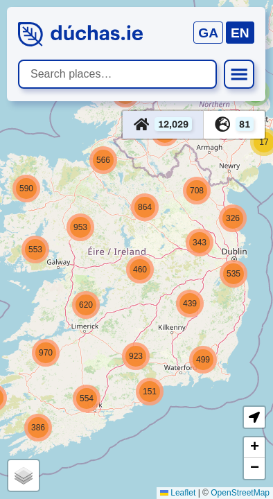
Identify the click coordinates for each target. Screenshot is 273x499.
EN (240, 33)
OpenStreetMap (240, 493)
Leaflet (177, 493)
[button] (233, 218)
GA (208, 33)
